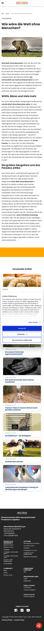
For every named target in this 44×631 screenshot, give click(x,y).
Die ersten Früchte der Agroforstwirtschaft (14, 353)
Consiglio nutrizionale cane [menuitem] (11, 556)
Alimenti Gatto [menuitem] (9, 545)
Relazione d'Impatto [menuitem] (30, 557)
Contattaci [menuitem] (27, 588)
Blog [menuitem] (5, 570)
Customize (22, 334)
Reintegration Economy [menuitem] (31, 543)
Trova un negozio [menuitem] (29, 590)
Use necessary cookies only (22, 340)
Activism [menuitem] (26, 548)
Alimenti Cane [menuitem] (8, 547)
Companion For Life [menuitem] (30, 550)
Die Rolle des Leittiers (14, 461)
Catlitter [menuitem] (6, 550)
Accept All (22, 328)
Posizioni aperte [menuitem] (29, 596)
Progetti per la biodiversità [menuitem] (28, 553)
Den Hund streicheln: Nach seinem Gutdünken (19, 381)
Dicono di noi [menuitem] (8, 575)
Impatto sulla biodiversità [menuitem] (8, 560)
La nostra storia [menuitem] (29, 546)
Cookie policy (18, 314)
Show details (33, 322)
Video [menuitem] (6, 573)
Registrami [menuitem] (27, 581)
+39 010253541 (9, 533)
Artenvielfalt (6, 18)
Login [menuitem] (25, 579)
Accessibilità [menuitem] (8, 564)
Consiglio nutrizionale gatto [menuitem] (11, 553)
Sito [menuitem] (25, 572)
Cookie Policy (19, 620)
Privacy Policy (7, 620)
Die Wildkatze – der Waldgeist (18, 436)
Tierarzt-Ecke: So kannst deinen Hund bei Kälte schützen (21, 409)
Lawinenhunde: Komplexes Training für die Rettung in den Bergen (21, 488)
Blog (7, 13)
